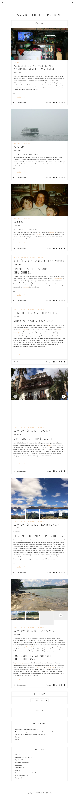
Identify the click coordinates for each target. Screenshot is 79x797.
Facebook (29, 647)
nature (50, 445)
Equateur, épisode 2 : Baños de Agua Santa (36, 526)
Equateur (16, 310)
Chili (15, 257)
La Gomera (18, 765)
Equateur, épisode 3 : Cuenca (31, 430)
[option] (39, 384)
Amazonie (26, 287)
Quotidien (18, 768)
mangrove (24, 330)
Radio (15, 143)
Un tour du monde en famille (27, 257)
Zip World (40, 667)
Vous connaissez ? (24, 143)
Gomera (38, 235)
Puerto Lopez (58, 279)
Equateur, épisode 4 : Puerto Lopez (35, 313)
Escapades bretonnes (21, 762)
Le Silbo (18, 221)
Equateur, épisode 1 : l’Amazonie (33, 630)
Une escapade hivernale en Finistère (26, 729)
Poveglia (19, 146)
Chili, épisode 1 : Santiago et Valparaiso (38, 260)
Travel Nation (49, 667)
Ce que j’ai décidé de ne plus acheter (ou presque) (30, 734)
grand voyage (19, 663)
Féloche (51, 232)
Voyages (16, 62)
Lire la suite (19, 97)
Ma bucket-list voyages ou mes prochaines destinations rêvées (34, 67)
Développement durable (22, 757)
